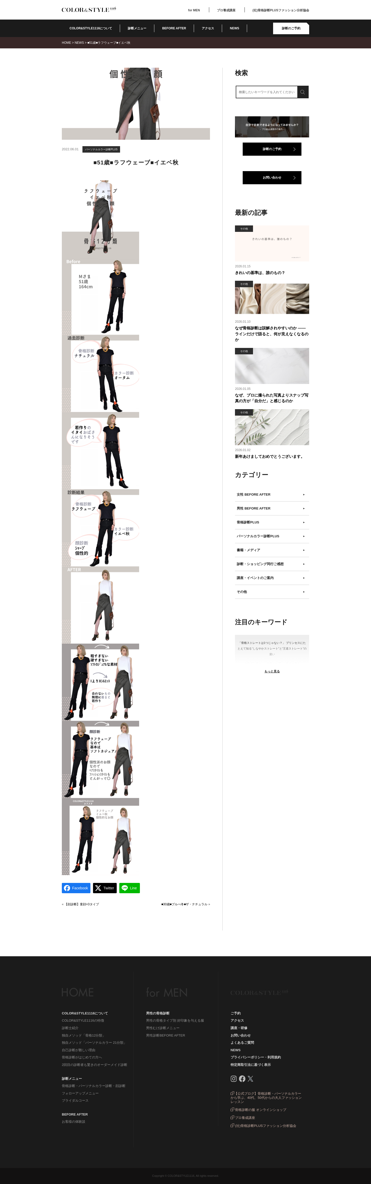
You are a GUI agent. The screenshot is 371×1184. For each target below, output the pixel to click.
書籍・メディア (271, 550)
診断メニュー (137, 28)
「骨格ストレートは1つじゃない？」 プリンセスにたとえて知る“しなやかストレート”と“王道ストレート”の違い (272, 648)
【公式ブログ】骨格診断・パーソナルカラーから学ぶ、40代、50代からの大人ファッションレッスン (266, 1098)
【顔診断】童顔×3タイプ (81, 904)
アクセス (208, 28)
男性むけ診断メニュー (163, 1028)
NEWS (234, 28)
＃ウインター (252, 663)
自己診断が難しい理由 (78, 1050)
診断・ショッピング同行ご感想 (271, 564)
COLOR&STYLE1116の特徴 (83, 1020)
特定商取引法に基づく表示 (251, 1065)
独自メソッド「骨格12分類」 (84, 1035)
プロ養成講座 (226, 10)
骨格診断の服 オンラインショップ (258, 1110)
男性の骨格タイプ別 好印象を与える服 (175, 1020)
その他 (271, 591)
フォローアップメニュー (80, 1093)
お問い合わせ (272, 177)
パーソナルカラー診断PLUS (101, 149)
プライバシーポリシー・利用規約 (256, 1057)
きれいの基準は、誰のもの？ (260, 272)
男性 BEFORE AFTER (271, 508)
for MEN (194, 10)
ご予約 (236, 1013)
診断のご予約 (291, 28)
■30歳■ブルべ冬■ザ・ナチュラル (184, 904)
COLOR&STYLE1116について (91, 28)
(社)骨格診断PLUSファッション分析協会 (280, 10)
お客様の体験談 (73, 1122)
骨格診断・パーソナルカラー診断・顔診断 (93, 1086)
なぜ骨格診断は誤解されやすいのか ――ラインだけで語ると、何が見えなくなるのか (271, 334)
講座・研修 (239, 1028)
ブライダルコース (75, 1100)
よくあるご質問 (242, 1043)
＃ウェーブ (273, 663)
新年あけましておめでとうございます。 (270, 456)
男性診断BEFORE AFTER (165, 1035)
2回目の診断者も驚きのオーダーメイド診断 (94, 1065)
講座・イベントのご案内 (271, 578)
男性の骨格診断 (158, 1013)
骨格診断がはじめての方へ (82, 1057)
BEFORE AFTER (75, 1114)
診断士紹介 (70, 1028)
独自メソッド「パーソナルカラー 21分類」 (94, 1043)
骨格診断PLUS (271, 522)
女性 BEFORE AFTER (271, 494)
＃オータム (293, 663)
